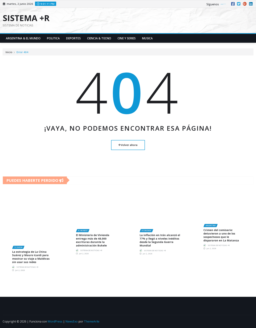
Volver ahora (128, 145)
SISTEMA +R (26, 17)
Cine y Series (127, 38)
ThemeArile (91, 321)
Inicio (9, 54)
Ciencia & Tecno (99, 38)
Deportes (73, 38)
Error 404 (22, 54)
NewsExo (71, 321)
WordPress (55, 321)
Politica (53, 38)
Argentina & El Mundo (23, 38)
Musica (147, 38)
